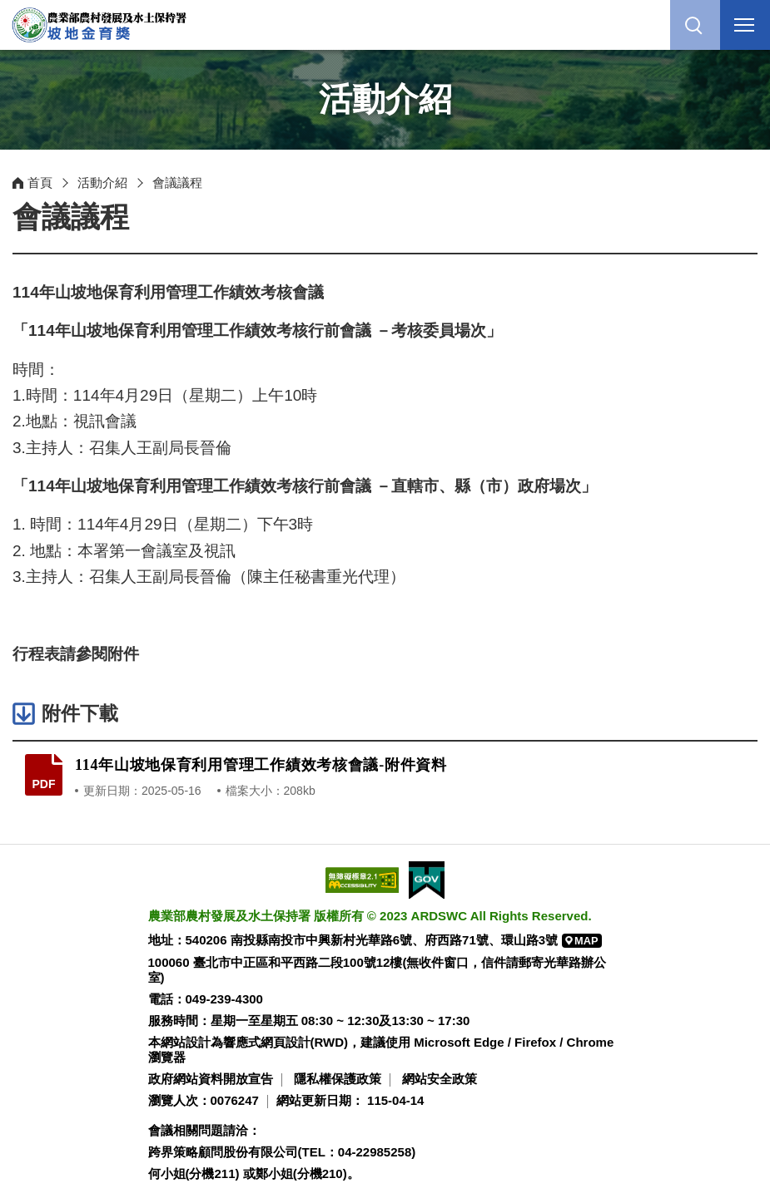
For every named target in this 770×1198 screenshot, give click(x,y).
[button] (695, 25)
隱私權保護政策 (337, 1079)
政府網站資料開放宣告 (210, 1079)
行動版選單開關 (744, 28)
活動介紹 (102, 182)
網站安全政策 (439, 1079)
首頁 (39, 182)
